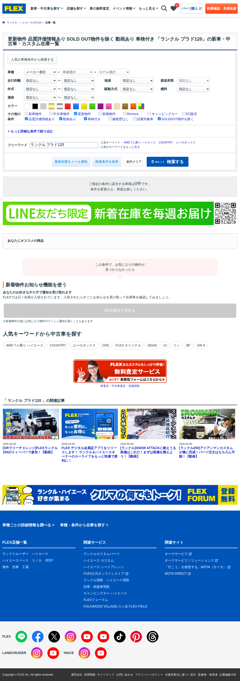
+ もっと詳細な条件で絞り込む (30, 131)
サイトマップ (105, 674)
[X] (54, 637)
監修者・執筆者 (208, 674)
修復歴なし (120, 119)
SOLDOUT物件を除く (177, 119)
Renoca (132, 114)
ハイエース (40, 554)
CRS (105, 345)
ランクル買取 (93, 580)
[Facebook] (38, 637)
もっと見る (147, 8)
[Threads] (152, 637)
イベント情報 (122, 8)
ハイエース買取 (117, 580)
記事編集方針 (228, 674)
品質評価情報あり (42, 119)
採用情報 (89, 674)
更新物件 (84, 114)
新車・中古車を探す (45, 8)
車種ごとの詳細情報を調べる (26, 525)
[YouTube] (87, 637)
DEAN (152, 345)
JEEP (49, 560)
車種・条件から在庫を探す (82, 525)
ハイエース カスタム (98, 560)
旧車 (15, 567)
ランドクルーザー (15, 554)
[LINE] (21, 637)
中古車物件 (61, 114)
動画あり (69, 119)
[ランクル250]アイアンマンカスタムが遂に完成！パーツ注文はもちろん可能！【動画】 (207, 452)
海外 (5, 567)
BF (188, 345)
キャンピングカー (165, 114)
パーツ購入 (191, 8)
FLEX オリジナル (128, 345)
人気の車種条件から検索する (32, 59)
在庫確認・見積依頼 (221, 8)
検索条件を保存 (106, 161)
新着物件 (109, 114)
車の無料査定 (99, 8)
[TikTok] (120, 637)
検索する (167, 161)
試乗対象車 (145, 119)
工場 (25, 567)
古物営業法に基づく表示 (180, 674)
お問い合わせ (124, 674)
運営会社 (76, 674)
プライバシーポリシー (149, 674)
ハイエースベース (15, 560)
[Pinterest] (136, 637)
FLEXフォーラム (95, 600)
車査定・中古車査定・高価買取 (120, 386)
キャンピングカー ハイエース (105, 593)
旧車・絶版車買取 (96, 587)
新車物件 (35, 114)
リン (176, 345)
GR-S (201, 345)
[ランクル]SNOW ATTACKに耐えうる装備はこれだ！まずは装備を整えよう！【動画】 (148, 452)
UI (165, 345)
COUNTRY (166, 142)
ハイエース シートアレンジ (103, 567)
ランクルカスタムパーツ (101, 554)
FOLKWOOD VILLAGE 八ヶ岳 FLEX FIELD (115, 606)
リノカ (37, 560)
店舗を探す (75, 8)
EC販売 (191, 114)
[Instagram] (70, 637)
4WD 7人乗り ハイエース (140, 142)
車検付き (94, 119)
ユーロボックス (185, 142)
